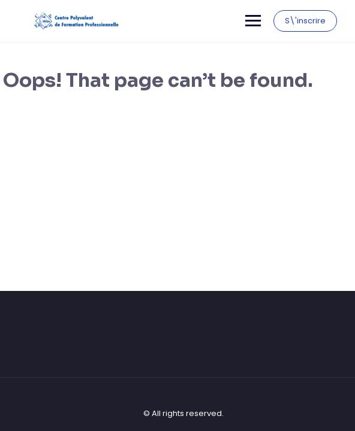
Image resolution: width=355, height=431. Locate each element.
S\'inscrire (305, 20)
